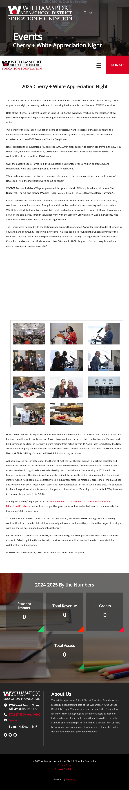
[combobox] (101, 12)
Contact (13, 720)
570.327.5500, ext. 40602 (24, 714)
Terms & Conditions (64, 769)
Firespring (71, 779)
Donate (117, 65)
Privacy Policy (64, 765)
